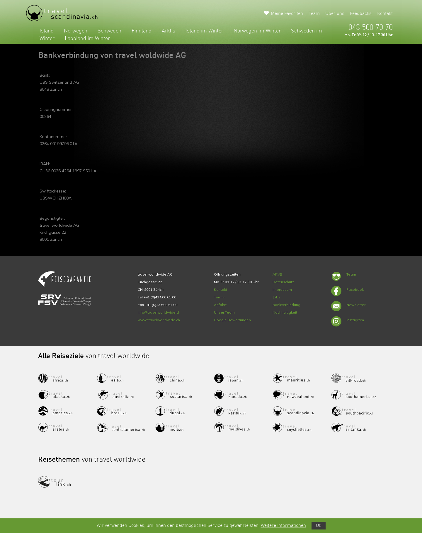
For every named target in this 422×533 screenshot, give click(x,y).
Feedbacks (361, 13)
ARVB (277, 274)
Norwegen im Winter (257, 31)
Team (314, 13)
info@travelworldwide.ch (159, 312)
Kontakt (385, 13)
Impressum (282, 289)
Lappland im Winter (87, 38)
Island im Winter (204, 31)
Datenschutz (283, 282)
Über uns (334, 13)
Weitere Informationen (283, 525)
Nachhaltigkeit (285, 312)
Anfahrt (220, 304)
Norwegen (75, 31)
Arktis (168, 31)
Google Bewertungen (232, 320)
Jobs (276, 297)
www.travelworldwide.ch (159, 320)
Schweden (109, 31)
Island (47, 31)
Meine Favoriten (287, 13)
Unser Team (224, 312)
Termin (219, 297)
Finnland (142, 31)
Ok (318, 525)
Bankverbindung (286, 304)
